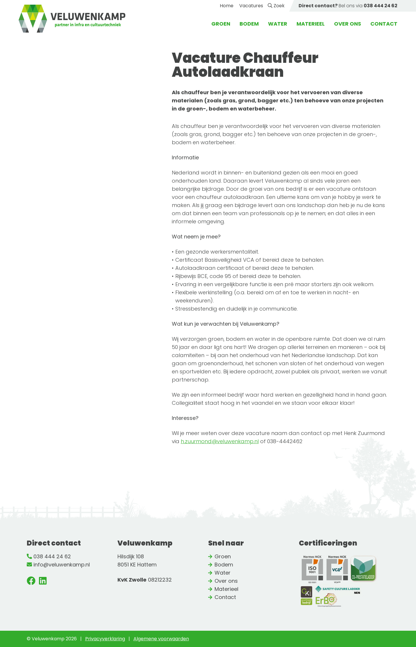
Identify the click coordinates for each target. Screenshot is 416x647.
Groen (220, 23)
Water (277, 23)
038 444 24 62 (52, 556)
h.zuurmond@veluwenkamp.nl (220, 441)
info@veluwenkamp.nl (61, 564)
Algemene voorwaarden (161, 638)
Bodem (249, 23)
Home (226, 5)
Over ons (347, 23)
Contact (383, 23)
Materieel (311, 23)
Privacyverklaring (105, 638)
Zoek (276, 5)
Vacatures (251, 5)
